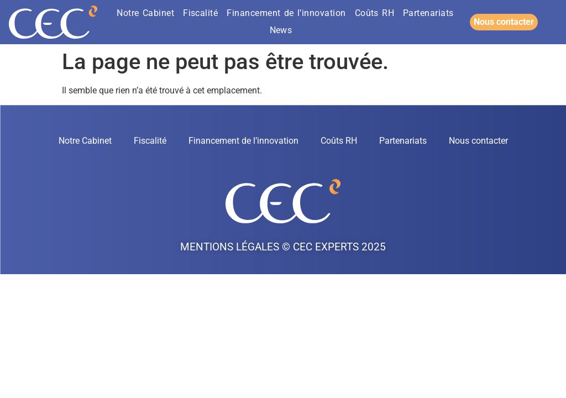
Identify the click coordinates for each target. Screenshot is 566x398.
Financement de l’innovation (286, 13)
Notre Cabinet (145, 13)
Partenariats (428, 13)
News (281, 30)
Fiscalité (200, 13)
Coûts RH (374, 13)
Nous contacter (478, 140)
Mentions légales (229, 246)
